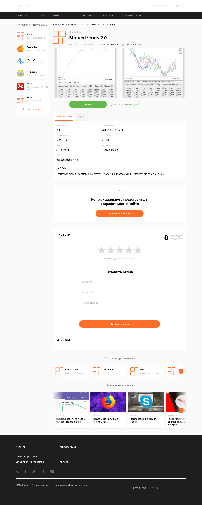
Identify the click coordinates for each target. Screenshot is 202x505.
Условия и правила (41, 485)
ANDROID (87, 15)
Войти (152, 5)
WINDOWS (22, 15)
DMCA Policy (22, 485)
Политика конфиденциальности (71, 485)
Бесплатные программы (65, 24)
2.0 (74, 44)
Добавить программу (26, 456)
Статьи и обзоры (131, 15)
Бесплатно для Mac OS (106, 44)
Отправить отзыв (119, 324)
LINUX (56, 15)
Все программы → (32, 109)
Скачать (88, 104)
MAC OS (40, 15)
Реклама (64, 461)
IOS (72, 15)
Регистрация (163, 5)
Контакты (64, 456)
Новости (108, 15)
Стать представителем (120, 213)
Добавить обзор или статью (30, 461)
